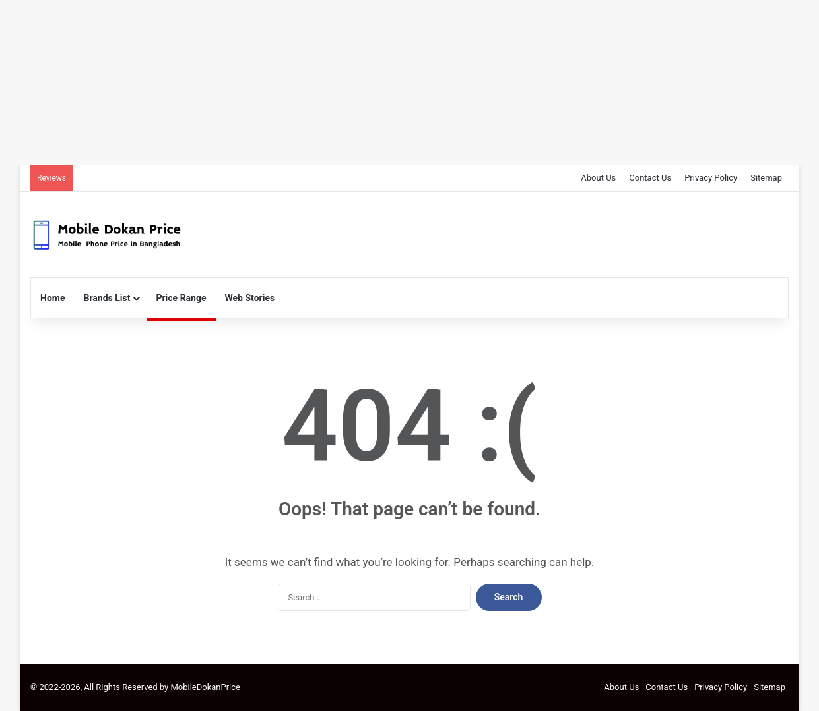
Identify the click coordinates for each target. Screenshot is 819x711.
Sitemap (766, 178)
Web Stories (250, 298)
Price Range (181, 298)
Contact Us (650, 178)
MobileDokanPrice (205, 687)
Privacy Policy (710, 178)
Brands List (107, 298)
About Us (598, 178)
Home (52, 298)
